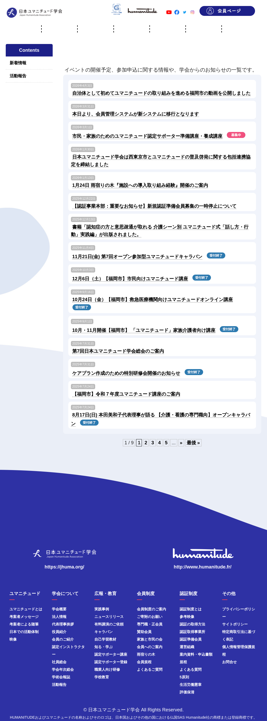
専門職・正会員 (149, 624)
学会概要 (59, 609)
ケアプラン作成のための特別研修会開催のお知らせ (126, 373)
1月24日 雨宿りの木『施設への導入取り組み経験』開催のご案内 (140, 185)
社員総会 (59, 662)
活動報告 (18, 76)
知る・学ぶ (103, 647)
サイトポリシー (235, 624)
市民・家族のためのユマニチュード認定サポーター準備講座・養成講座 (147, 136)
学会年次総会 (63, 669)
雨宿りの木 (146, 654)
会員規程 (144, 662)
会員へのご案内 (149, 647)
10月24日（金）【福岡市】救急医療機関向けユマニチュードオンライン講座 (152, 299)
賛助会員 (144, 632)
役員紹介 (59, 632)
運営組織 (187, 647)
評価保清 (187, 692)
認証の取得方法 (192, 624)
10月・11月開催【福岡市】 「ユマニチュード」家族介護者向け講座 (143, 330)
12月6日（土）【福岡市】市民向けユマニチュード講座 (130, 278)
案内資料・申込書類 (196, 654)
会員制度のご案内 (151, 609)
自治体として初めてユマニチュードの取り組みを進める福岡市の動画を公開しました (161, 93)
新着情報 (18, 63)
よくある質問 (191, 669)
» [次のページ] (181, 442)
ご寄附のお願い (149, 617)
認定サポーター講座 (110, 654)
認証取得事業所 (192, 632)
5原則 (184, 677)
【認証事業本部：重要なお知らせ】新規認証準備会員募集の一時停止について (154, 206)
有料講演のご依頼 (109, 624)
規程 (183, 662)
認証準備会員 (191, 639)
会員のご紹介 (63, 639)
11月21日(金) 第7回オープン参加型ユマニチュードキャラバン (137, 256)
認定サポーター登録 (110, 662)
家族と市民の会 (149, 639)
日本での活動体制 (24, 632)
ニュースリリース (109, 617)
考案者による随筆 (24, 624)
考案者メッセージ (24, 617)
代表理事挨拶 (63, 624)
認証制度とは (191, 609)
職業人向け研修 (107, 669)
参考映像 (187, 617)
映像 (13, 639)
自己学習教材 (105, 639)
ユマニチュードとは (25, 609)
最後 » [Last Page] (193, 442)
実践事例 (101, 609)
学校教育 (101, 677)
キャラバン (103, 632)
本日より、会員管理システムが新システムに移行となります (135, 114)
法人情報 (59, 617)
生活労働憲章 (191, 684)
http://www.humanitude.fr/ (202, 567)
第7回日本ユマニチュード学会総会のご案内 (118, 351)
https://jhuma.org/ (64, 567)
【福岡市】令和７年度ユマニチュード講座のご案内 (126, 394)
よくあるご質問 (149, 669)
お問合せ (229, 662)
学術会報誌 (61, 677)
